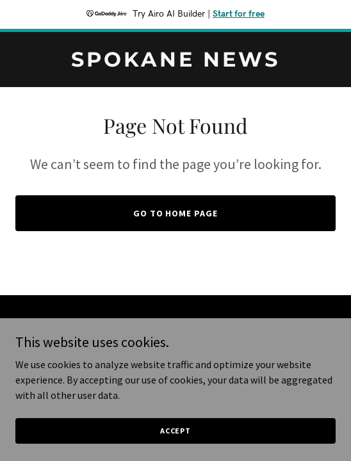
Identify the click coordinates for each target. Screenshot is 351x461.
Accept (175, 430)
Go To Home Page (175, 213)
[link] (175, 62)
